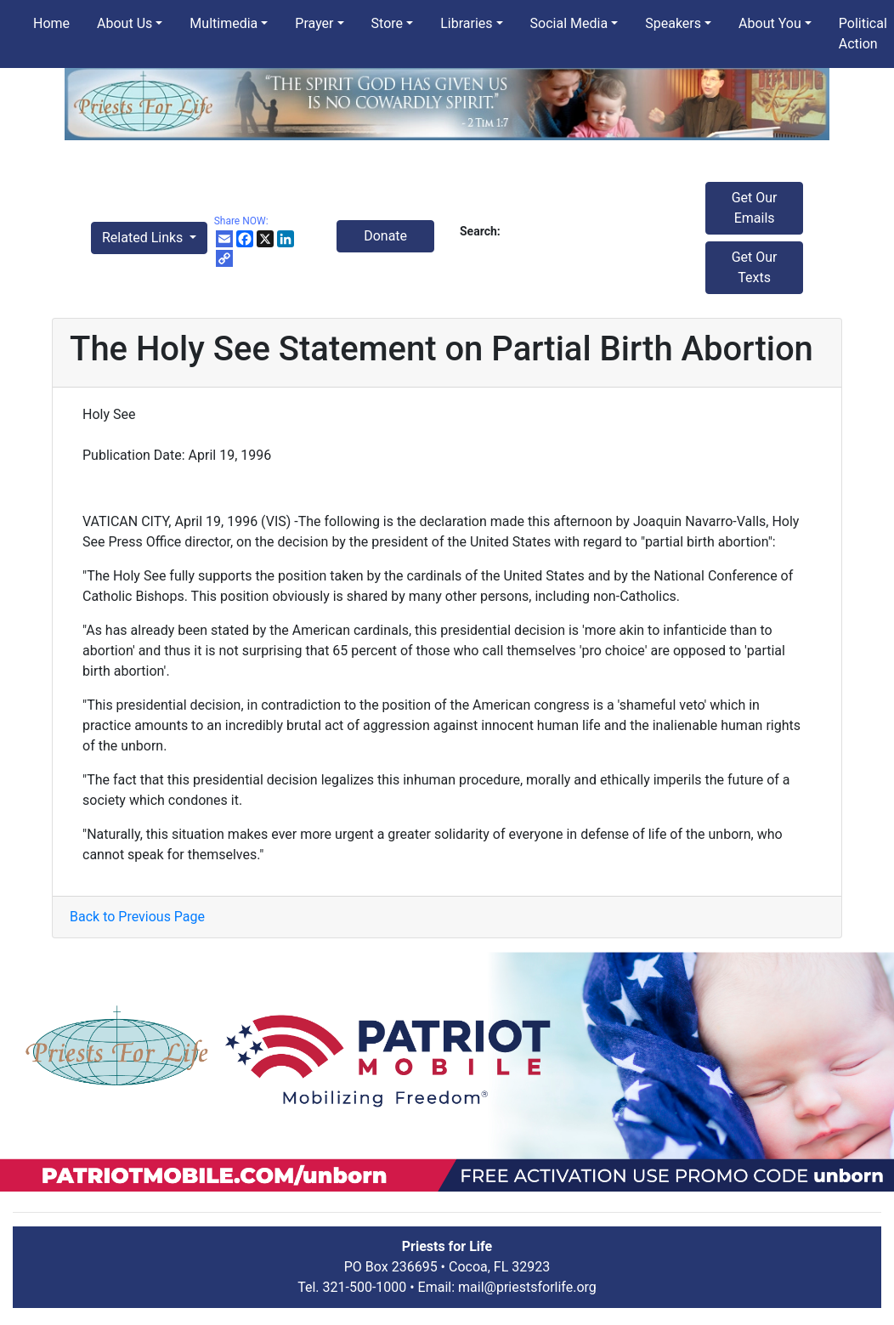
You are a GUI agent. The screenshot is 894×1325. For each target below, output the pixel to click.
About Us (124, 23)
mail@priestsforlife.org (527, 1287)
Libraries (466, 23)
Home (51, 23)
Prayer (314, 23)
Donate (385, 236)
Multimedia (223, 23)
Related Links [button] (144, 237)
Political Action (863, 33)
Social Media (569, 23)
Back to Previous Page (137, 917)
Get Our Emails (755, 208)
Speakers (673, 23)
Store (387, 23)
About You (769, 23)
